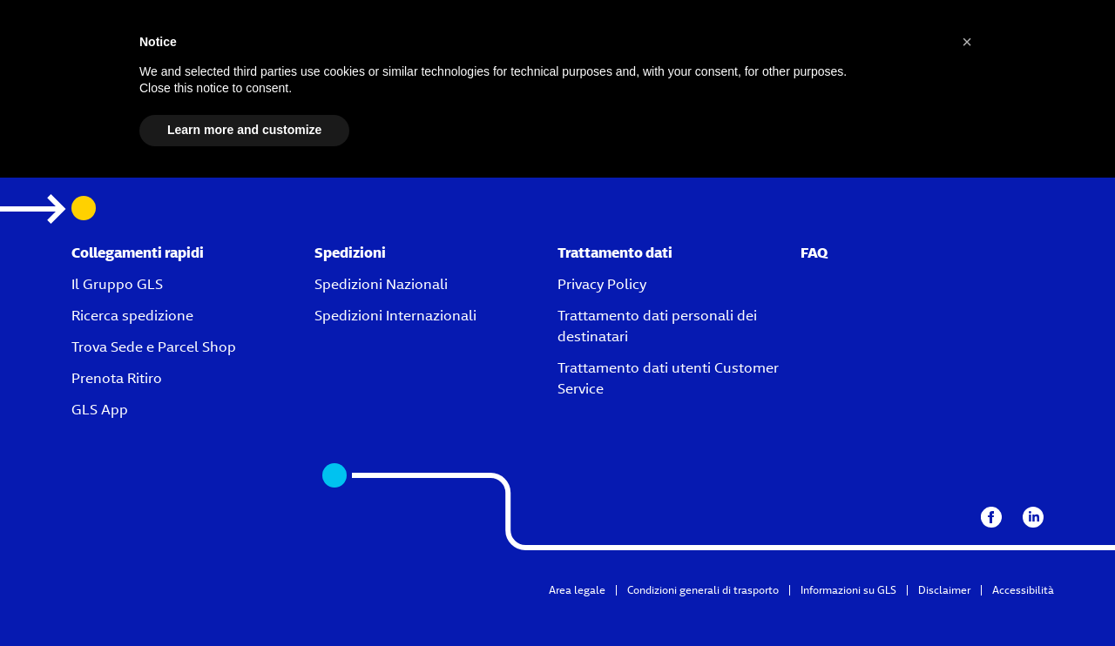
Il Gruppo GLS (117, 284)
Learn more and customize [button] (244, 130)
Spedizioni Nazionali (381, 284)
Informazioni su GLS (848, 589)
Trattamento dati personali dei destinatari (657, 326)
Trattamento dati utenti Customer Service (668, 378)
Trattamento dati (615, 253)
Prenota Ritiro (116, 378)
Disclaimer (944, 589)
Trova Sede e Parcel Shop (153, 347)
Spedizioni (350, 253)
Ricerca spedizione (132, 315)
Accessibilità (1023, 589)
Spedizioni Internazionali (395, 315)
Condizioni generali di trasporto (703, 589)
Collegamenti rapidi (137, 253)
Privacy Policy (602, 284)
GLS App (99, 409)
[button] (967, 42)
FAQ (814, 253)
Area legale (577, 589)
